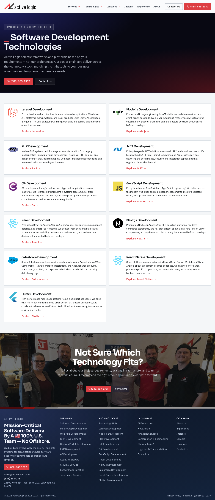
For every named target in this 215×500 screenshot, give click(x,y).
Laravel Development (110, 428)
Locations (113, 6)
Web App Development (73, 433)
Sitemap (187, 495)
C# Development (108, 449)
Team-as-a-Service (70, 475)
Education (143, 454)
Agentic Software (69, 459)
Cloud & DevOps (69, 464)
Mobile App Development (74, 428)
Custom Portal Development (76, 444)
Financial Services (148, 433)
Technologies (93, 6)
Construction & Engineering (153, 438)
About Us (182, 423)
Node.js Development (111, 433)
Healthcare (144, 428)
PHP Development (109, 438)
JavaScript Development (112, 454)
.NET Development (109, 444)
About (156, 6)
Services (74, 6)
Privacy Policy (174, 495)
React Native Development (114, 475)
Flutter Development (110, 480)
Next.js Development (110, 464)
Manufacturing (146, 444)
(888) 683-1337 (13, 478)
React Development (110, 459)
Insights (129, 6)
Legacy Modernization (72, 469)
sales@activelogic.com (17, 474)
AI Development (69, 454)
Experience (143, 6)
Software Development (73, 423)
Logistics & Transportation (152, 449)
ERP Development (70, 449)
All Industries (145, 423)
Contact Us (173, 6)
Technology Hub (108, 423)
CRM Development (70, 438)
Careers (181, 438)
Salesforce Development (112, 469)
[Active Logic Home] (20, 6)
